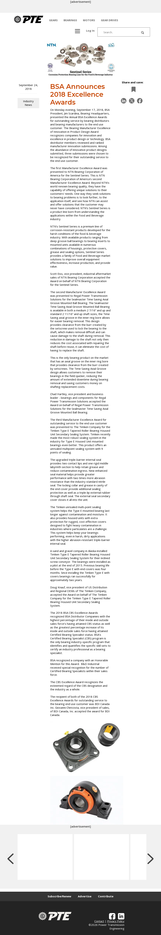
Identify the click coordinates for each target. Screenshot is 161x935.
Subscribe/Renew (59, 896)
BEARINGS (70, 20)
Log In (90, 30)
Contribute (105, 896)
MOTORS (89, 20)
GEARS (53, 20)
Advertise (84, 896)
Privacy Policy (115, 921)
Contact (99, 921)
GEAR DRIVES (109, 20)
